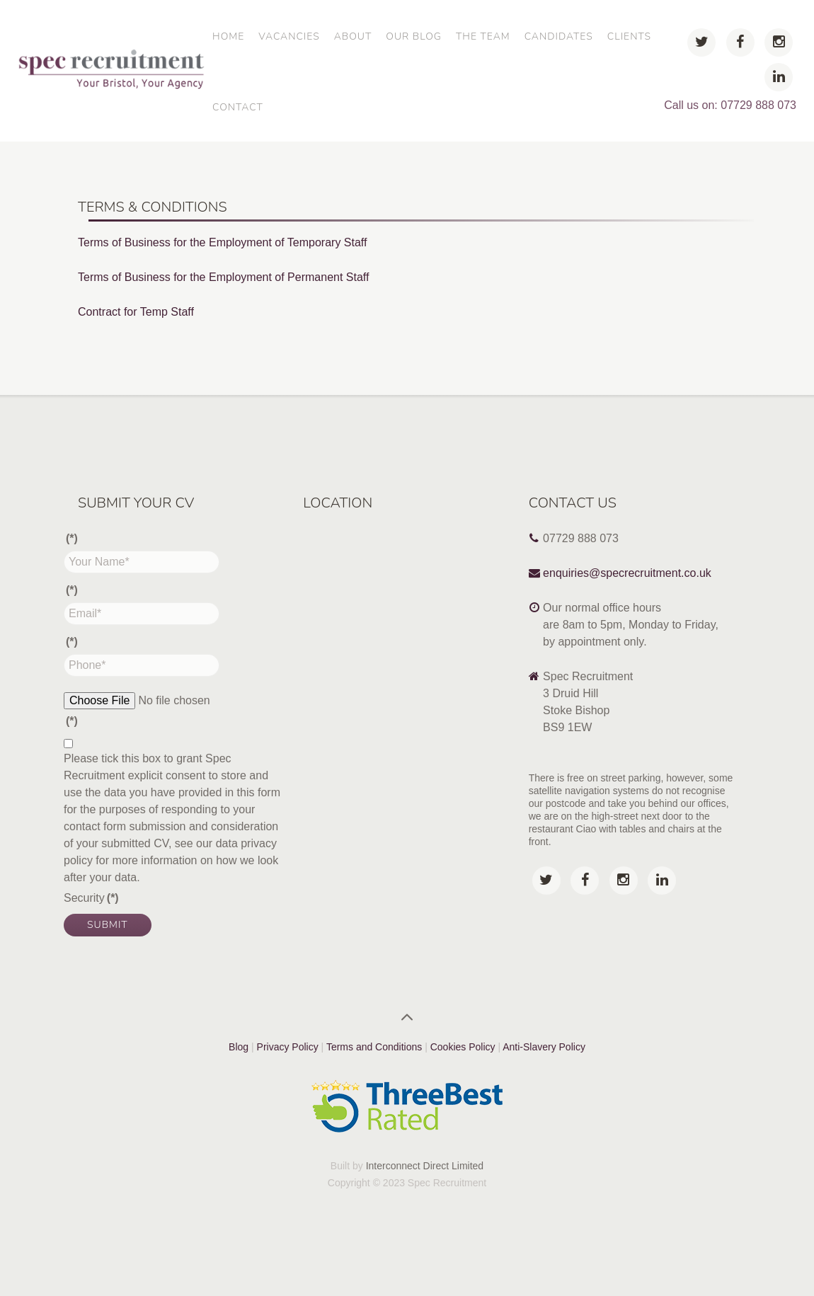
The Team (483, 36)
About (353, 36)
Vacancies (288, 36)
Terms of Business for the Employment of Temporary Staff (222, 242)
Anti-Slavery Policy (544, 1047)
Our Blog (414, 36)
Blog (238, 1047)
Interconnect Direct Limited (425, 1165)
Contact (237, 107)
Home (228, 36)
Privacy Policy (288, 1047)
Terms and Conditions (374, 1047)
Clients (629, 36)
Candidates (558, 36)
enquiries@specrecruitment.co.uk (627, 573)
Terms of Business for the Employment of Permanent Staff (223, 277)
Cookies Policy (464, 1047)
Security (91, 898)
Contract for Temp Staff (136, 312)
